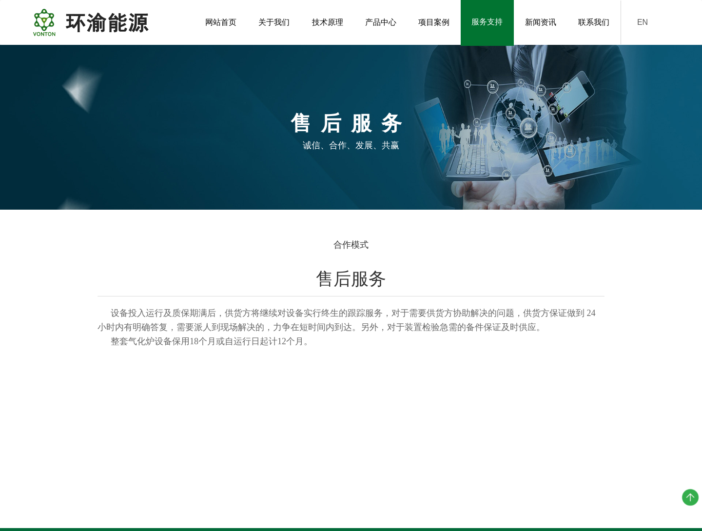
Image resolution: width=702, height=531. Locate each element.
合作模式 (351, 245)
